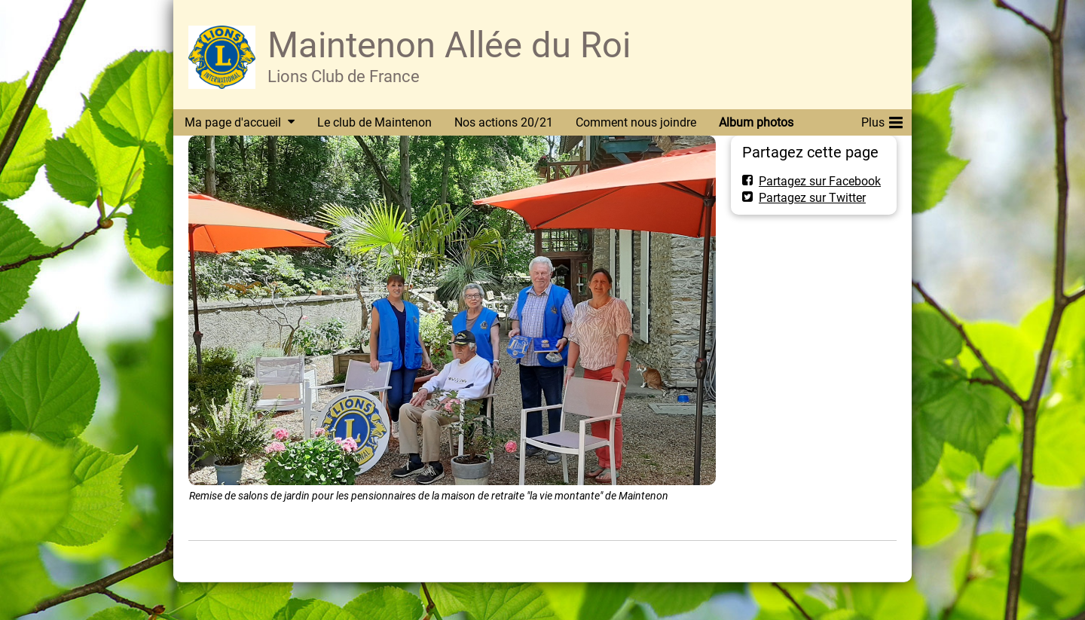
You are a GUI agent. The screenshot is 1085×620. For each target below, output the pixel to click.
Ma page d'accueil (233, 122)
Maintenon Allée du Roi (449, 45)
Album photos (756, 122)
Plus (882, 119)
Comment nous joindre (636, 122)
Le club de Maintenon (374, 122)
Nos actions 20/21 (503, 122)
